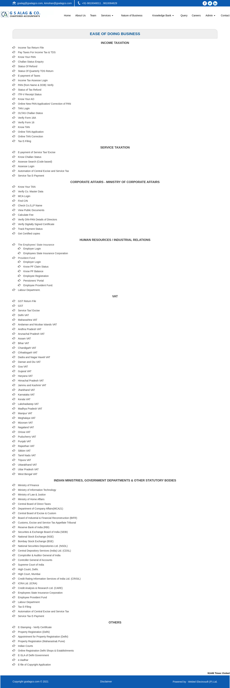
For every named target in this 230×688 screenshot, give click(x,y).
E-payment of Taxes (29, 75)
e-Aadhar (23, 660)
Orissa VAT (24, 432)
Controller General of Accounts (35, 560)
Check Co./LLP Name (30, 205)
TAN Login (24, 108)
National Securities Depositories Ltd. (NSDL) (43, 546)
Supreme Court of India (31, 564)
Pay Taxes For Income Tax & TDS (37, 52)
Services (107, 15)
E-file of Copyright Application (34, 664)
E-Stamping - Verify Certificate (35, 627)
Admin (210, 15)
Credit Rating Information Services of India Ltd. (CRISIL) (49, 578)
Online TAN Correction (30, 136)
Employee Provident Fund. (38, 285)
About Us (80, 15)
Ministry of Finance (28, 485)
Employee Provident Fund (32, 597)
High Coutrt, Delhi (28, 569)
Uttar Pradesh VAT (28, 469)
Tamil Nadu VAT (27, 455)
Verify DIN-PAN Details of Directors (37, 219)
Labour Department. (29, 290)
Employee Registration (36, 276)
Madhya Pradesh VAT (30, 408)
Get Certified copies (29, 233)
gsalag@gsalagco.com (30, 3)
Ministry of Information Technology (37, 489)
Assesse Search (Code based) (35, 161)
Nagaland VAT (26, 427)
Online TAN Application (31, 131)
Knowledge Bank (163, 15)
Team (93, 15)
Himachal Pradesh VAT (31, 380)
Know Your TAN (27, 186)
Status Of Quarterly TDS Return (35, 71)
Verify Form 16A (27, 117)
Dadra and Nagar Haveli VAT (34, 357)
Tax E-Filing (24, 141)
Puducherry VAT (27, 436)
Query (184, 15)
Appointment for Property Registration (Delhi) (43, 636)
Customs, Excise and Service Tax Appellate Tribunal (47, 522)
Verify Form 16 (26, 122)
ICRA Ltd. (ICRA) (27, 583)
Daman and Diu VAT (29, 361)
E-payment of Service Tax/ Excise (36, 152)
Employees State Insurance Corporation (45, 253)
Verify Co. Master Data (30, 191)
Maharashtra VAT (27, 319)
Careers (196, 15)
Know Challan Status (29, 157)
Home (67, 15)
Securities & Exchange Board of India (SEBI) (43, 532)
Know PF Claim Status (36, 266)
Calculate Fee (25, 214)
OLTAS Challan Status (30, 113)
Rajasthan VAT (26, 446)
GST (20, 305)
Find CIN (23, 200)
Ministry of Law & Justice (32, 494)
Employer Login (32, 248)
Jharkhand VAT (26, 389)
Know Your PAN (27, 57)
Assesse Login (26, 166)
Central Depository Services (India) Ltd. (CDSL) (44, 550)
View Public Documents (31, 210)
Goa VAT (23, 366)
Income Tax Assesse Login (33, 80)
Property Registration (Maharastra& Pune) (41, 641)
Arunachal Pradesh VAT (31, 333)
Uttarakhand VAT (27, 464)
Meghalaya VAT (27, 418)
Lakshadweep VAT (28, 404)
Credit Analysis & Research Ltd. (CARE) (40, 588)
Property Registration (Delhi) (34, 631)
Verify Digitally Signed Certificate (36, 224)
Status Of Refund (27, 66)
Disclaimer (106, 681)
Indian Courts (25, 645)
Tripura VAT (24, 460)
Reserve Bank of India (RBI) (33, 527)
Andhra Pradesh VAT (29, 329)
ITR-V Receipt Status (30, 94)
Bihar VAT (23, 343)
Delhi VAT (23, 315)
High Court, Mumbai (29, 574)
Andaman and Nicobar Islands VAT (37, 324)
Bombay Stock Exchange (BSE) (36, 541)
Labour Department (29, 602)
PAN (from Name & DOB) (32, 85)
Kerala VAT (24, 399)
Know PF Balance (33, 271)
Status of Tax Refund (29, 89)
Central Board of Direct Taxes (34, 503)
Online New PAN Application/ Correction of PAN (44, 103)
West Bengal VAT (27, 474)
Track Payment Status (30, 228)
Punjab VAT (24, 441)
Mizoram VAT (25, 422)
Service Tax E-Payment (31, 175)
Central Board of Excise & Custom (37, 513)
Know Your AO (26, 99)
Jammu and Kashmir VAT (32, 385)
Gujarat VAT (24, 371)
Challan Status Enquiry (30, 61)
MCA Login (24, 196)
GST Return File (27, 301)
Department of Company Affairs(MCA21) (40, 508)
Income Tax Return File (31, 47)
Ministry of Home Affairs (31, 499)
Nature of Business (131, 15)
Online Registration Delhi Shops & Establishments (46, 650)
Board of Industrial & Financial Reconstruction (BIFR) (47, 517)
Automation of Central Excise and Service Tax (43, 171)
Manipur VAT (25, 413)
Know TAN (24, 127)
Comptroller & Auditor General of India (39, 555)
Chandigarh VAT (27, 347)
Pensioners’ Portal (33, 280)
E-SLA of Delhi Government (33, 655)
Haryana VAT (25, 375)
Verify (50, 85)
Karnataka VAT (26, 394)
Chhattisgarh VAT (27, 352)
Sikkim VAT (24, 450)
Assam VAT (24, 338)
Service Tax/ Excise (29, 310)
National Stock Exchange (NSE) (36, 536)
